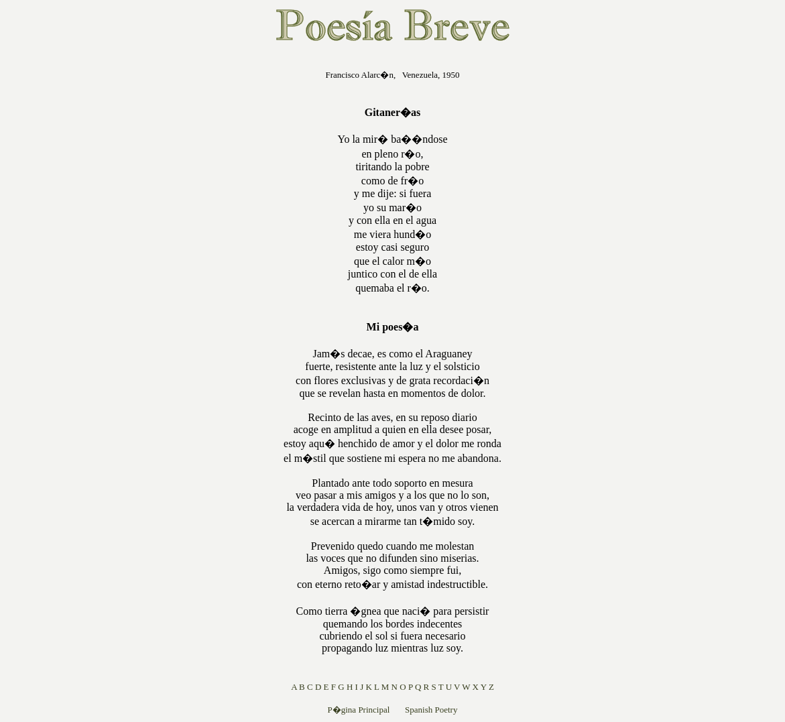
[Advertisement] (198, 257)
